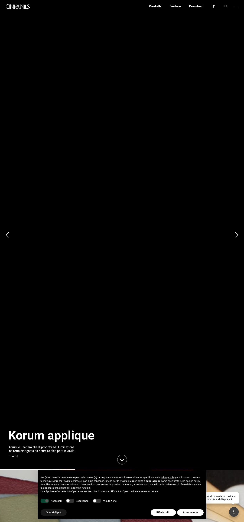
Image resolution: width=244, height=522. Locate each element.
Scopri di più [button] (53, 512)
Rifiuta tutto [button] (163, 512)
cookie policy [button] (193, 481)
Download (196, 6)
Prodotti (155, 6)
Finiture (175, 6)
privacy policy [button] (168, 477)
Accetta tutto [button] (190, 512)
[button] (236, 6)
